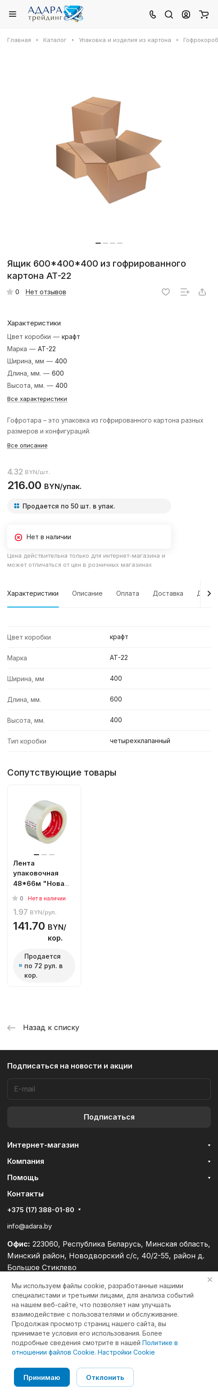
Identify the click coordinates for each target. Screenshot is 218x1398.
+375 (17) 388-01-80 (40, 1210)
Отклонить (105, 1377)
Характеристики (33, 593)
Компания (25, 1161)
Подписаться (109, 1116)
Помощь (23, 1177)
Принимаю (41, 1377)
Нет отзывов (46, 292)
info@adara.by (29, 1226)
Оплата (127, 593)
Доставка (168, 593)
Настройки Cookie (126, 1352)
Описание (87, 593)
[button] (98, 243)
